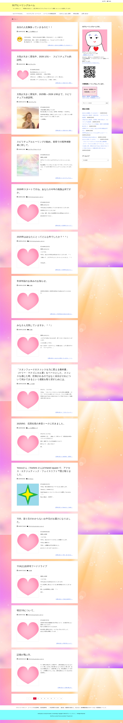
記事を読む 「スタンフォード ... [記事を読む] (63, 412)
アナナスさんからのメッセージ (35, 197)
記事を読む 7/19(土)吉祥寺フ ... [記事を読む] (64, 599)
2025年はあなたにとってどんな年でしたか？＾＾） (43, 237)
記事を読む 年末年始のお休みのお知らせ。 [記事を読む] (61, 314)
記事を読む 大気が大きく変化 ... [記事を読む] (63, 83)
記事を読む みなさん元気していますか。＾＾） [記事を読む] (60, 358)
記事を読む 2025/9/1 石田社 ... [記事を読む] (64, 456)
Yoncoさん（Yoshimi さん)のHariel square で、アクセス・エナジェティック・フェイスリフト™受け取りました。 (44, 471)
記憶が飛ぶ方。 (24, 654)
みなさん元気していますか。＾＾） (35, 325)
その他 (30, 285)
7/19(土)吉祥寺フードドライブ (32, 566)
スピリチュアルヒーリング (34, 149)
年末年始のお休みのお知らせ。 (32, 281)
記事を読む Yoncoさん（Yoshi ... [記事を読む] (63, 507)
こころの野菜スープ (33, 31)
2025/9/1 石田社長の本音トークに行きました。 (41, 423)
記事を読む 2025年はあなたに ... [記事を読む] (63, 269)
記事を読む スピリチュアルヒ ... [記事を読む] (63, 178)
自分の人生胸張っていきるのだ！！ (35, 27)
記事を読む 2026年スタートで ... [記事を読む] (63, 225)
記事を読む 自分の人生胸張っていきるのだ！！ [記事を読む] (60, 45)
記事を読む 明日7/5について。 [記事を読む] (64, 643)
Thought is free (69, 716)
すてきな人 (30, 478)
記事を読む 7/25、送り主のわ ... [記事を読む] (64, 555)
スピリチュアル (32, 64)
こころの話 (32, 383)
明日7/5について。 (26, 610)
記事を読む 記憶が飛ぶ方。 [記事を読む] (65, 687)
